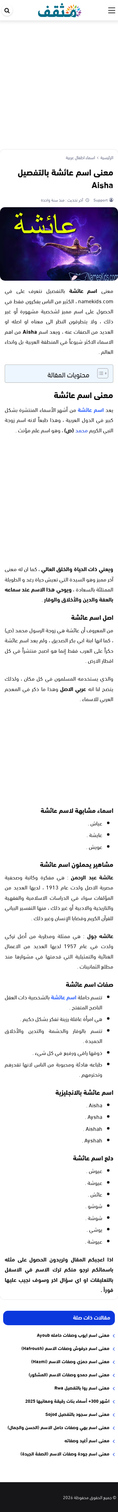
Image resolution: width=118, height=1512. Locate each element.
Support (100, 199)
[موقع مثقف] (60, 9)
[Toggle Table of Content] (100, 373)
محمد (81, 429)
